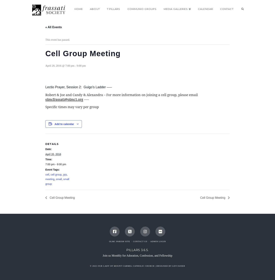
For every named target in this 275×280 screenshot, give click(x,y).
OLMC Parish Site (119, 241)
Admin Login (158, 241)
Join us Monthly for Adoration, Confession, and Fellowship (137, 255)
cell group (56, 174)
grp (65, 174)
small (59, 179)
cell (47, 174)
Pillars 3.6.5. (137, 250)
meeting (49, 179)
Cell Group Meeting (62, 197)
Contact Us (140, 241)
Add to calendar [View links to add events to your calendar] (64, 124)
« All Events (53, 27)
